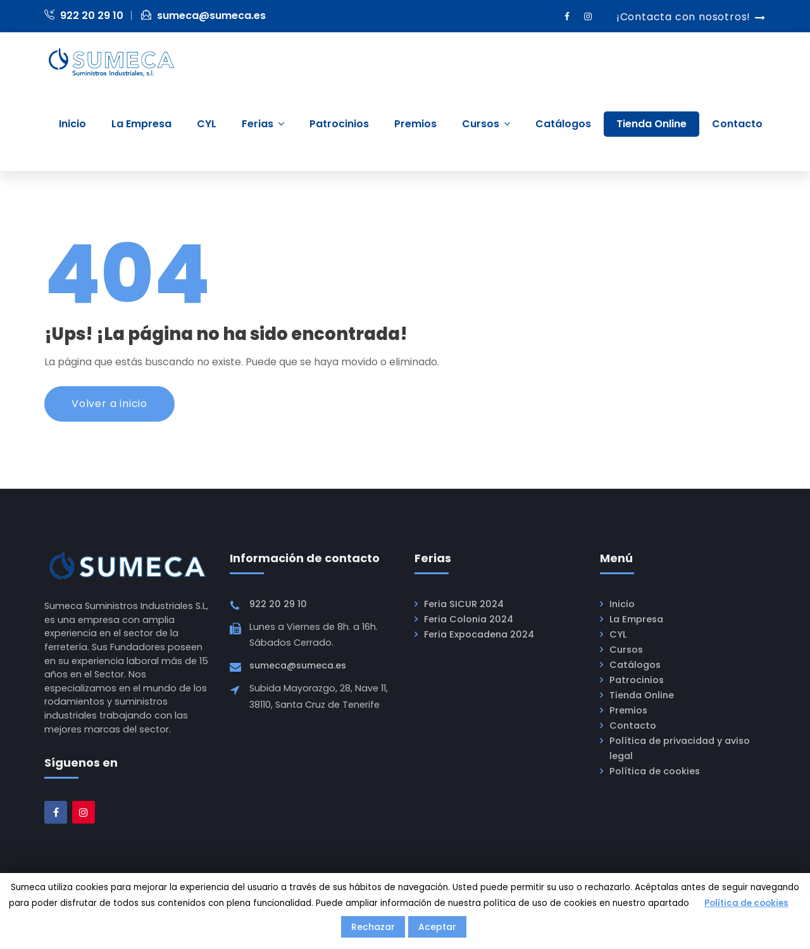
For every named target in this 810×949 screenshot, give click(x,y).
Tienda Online (641, 695)
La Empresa (636, 619)
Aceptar (437, 927)
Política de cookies (654, 771)
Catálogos (635, 664)
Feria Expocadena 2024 (479, 634)
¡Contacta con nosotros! (683, 16)
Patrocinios (636, 680)
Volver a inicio (109, 403)
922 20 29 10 (83, 15)
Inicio (622, 604)
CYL (617, 634)
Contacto (632, 725)
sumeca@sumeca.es (203, 15)
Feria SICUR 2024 (464, 604)
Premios (628, 710)
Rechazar (373, 927)
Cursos (626, 649)
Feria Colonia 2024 (468, 619)
